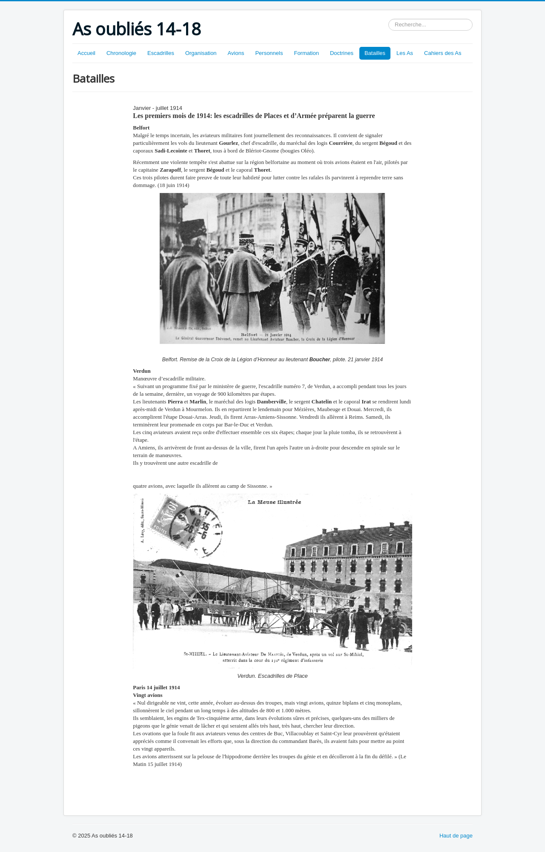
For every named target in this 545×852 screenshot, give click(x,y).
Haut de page (456, 835)
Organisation (201, 53)
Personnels (269, 53)
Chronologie (121, 53)
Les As (404, 53)
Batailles (374, 53)
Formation (306, 53)
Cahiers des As (442, 53)
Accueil (86, 53)
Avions (236, 53)
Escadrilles (160, 53)
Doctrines (341, 53)
